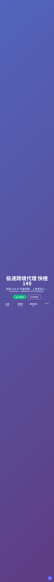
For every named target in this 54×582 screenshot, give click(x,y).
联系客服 (34, 297)
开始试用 (20, 297)
